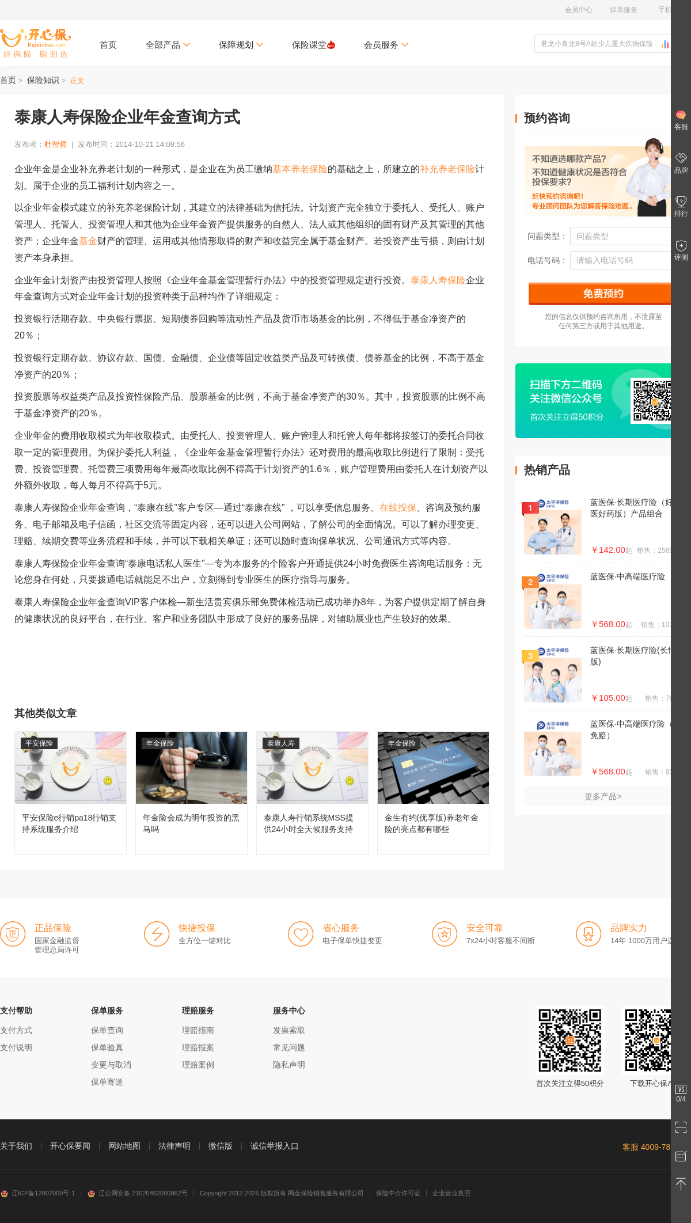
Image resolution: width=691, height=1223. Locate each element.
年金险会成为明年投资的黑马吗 (191, 793)
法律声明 (174, 1145)
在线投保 (397, 507)
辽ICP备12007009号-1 (37, 1193)
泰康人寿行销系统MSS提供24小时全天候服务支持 (312, 793)
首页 (108, 45)
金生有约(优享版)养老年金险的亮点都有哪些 (433, 793)
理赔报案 (198, 1047)
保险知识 (43, 80)
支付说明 (16, 1047)
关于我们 (16, 1145)
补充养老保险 (447, 169)
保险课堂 (313, 45)
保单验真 (107, 1047)
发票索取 (289, 1030)
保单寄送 (107, 1082)
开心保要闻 (70, 1145)
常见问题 (289, 1047)
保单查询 (107, 1030)
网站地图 (124, 1145)
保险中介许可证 (398, 1193)
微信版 (220, 1145)
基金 (88, 241)
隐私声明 (289, 1064)
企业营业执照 (451, 1193)
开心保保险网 (35, 43)
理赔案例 (198, 1064)
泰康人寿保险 (438, 280)
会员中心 (579, 10)
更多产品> (602, 796)
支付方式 (16, 1030)
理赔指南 (198, 1030)
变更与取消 (111, 1064)
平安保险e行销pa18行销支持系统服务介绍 (70, 793)
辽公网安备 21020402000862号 (137, 1193)
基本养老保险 (300, 169)
